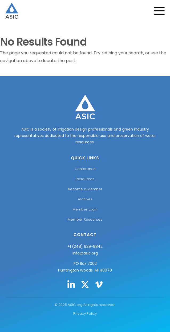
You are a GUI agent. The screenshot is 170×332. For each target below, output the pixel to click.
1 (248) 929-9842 (86, 246)
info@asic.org (85, 253)
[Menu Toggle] (162, 11)
